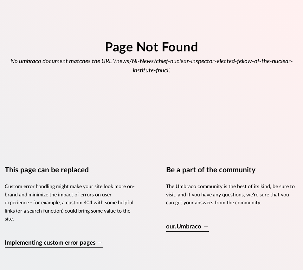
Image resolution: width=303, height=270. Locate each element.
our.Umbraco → (187, 227)
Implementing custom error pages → (54, 243)
